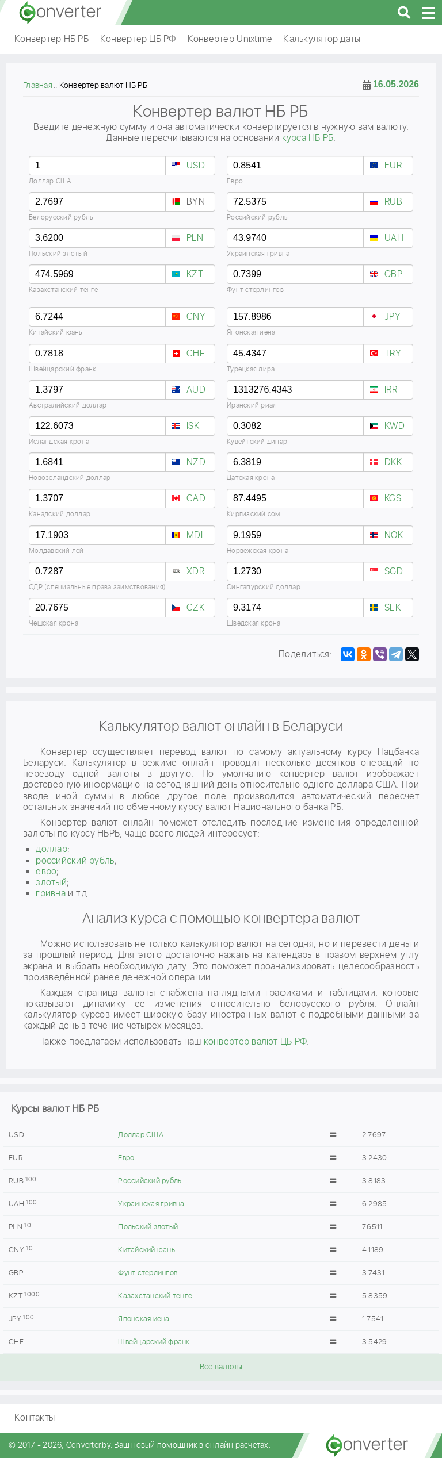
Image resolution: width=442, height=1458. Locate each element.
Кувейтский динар (257, 442)
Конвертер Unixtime (230, 39)
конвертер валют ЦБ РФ (255, 1042)
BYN (195, 202)
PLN (194, 238)
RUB (393, 202)
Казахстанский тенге (155, 1296)
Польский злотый (148, 1227)
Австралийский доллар (67, 405)
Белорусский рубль (61, 217)
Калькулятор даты (321, 39)
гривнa (51, 893)
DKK (393, 462)
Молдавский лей (56, 551)
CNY (195, 317)
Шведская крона (254, 623)
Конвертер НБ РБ (51, 39)
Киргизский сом (253, 514)
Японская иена (143, 1319)
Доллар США (140, 1135)
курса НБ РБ (308, 138)
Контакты (34, 1418)
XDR (195, 571)
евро (46, 871)
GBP (393, 274)
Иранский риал (252, 405)
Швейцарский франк (153, 1342)
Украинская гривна (151, 1204)
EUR (393, 165)
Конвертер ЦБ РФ (138, 39)
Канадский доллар (59, 514)
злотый (51, 882)
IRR (390, 390)
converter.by (60, 12)
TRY (392, 353)
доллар (51, 849)
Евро (126, 1158)
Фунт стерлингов (147, 1273)
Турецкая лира (251, 369)
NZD (195, 462)
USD (195, 165)
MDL (195, 535)
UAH (393, 238)
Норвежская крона (257, 551)
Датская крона (251, 478)
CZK (195, 608)
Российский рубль (149, 1181)
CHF (195, 353)
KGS (392, 498)
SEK (392, 608)
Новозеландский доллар (69, 478)
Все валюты (221, 1367)
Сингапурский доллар (263, 587)
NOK (393, 535)
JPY (392, 317)
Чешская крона (53, 623)
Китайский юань (146, 1250)
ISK (192, 426)
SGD (393, 571)
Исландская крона (59, 442)
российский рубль (75, 861)
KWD (394, 426)
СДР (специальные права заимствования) (97, 587)
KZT (194, 274)
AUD (195, 390)
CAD (195, 498)
